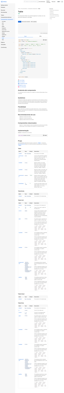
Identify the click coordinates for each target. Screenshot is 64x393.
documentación (21, 144)
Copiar (45, 39)
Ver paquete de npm (22, 83)
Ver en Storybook (22, 86)
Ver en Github (21, 81)
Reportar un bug (22, 85)
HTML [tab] (40, 36)
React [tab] (25, 36)
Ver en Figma (21, 80)
